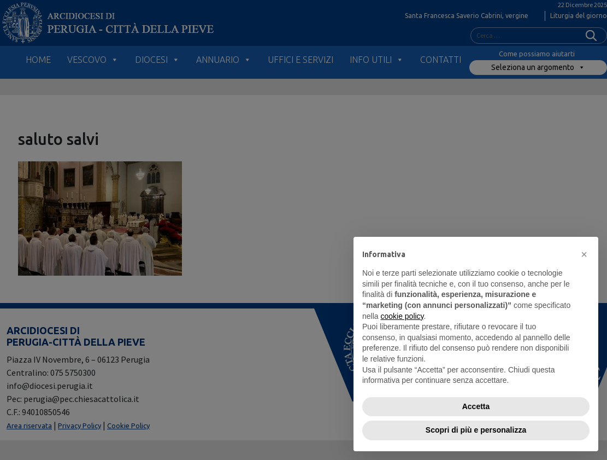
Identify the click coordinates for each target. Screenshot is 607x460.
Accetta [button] (476, 406)
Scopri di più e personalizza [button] (476, 430)
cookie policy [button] (401, 316)
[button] (584, 254)
